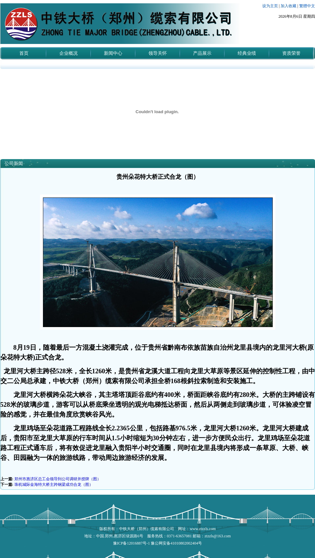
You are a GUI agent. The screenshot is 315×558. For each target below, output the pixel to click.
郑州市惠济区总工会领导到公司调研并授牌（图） (57, 479)
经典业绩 (247, 53)
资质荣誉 (291, 53)
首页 (24, 53)
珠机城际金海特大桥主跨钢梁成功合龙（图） (53, 484)
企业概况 (68, 53)
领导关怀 (157, 53)
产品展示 (202, 53)
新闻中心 (113, 53)
